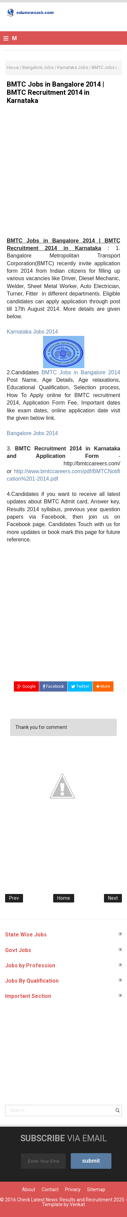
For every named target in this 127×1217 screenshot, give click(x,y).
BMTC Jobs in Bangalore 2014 (80, 372)
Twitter (80, 686)
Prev (14, 898)
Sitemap (96, 1189)
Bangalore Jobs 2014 (32, 433)
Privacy (73, 1189)
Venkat (77, 1204)
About (28, 1189)
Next (113, 898)
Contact (50, 1189)
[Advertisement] (63, 173)
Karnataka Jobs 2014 (32, 332)
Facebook (53, 686)
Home (63, 898)
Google (26, 686)
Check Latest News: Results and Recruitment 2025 (70, 1199)
